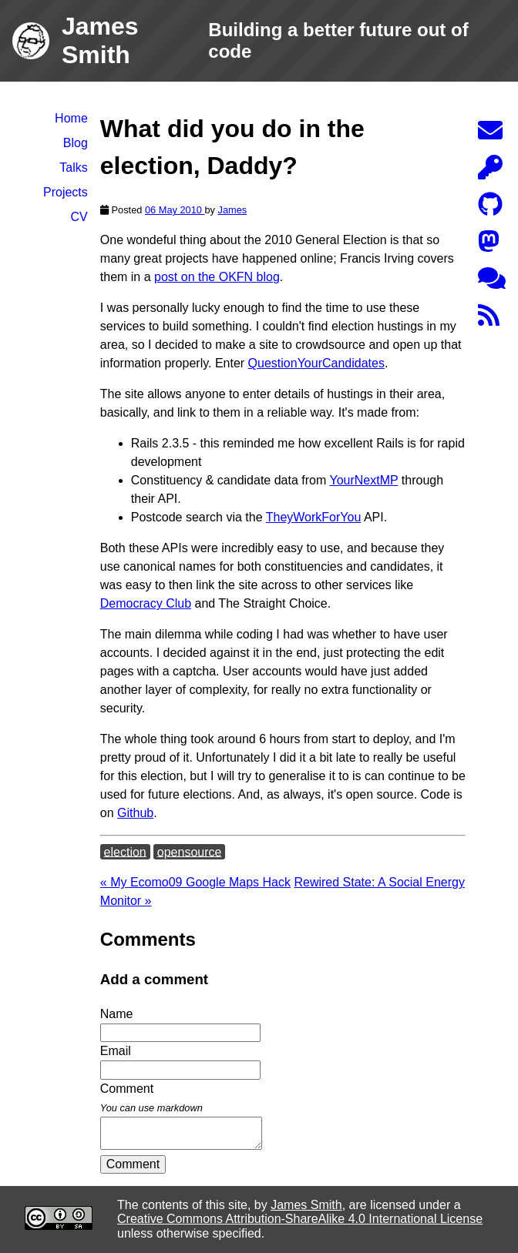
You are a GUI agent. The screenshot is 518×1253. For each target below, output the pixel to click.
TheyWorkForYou (314, 517)
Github (135, 812)
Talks (73, 167)
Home (71, 118)
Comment (133, 1164)
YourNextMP (363, 480)
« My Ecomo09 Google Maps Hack (195, 882)
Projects (65, 192)
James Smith (306, 1204)
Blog (75, 142)
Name (116, 1013)
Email (115, 1050)
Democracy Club (145, 603)
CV (79, 216)
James (232, 210)
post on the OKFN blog (217, 276)
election (125, 851)
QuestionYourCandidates (316, 363)
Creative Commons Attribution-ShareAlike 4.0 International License (300, 1218)
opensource (189, 851)
